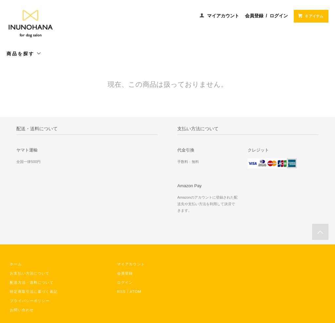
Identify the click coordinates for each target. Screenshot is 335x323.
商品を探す (24, 53)
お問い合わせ (22, 310)
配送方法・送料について (31, 282)
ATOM (135, 292)
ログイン (279, 15)
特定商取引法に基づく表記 (33, 292)
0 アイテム (310, 15)
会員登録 (254, 15)
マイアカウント (223, 15)
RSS (121, 292)
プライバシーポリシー (29, 301)
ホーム (16, 264)
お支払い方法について (29, 273)
